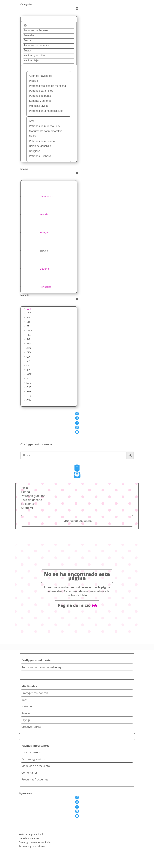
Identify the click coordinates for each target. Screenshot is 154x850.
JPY (28, 369)
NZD (29, 378)
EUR (29, 308)
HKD (29, 334)
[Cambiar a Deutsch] (36, 268)
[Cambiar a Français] (36, 232)
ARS (29, 348)
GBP (29, 321)
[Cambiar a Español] (35, 250)
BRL (29, 326)
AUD (29, 317)
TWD (29, 330)
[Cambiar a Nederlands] (38, 196)
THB (29, 395)
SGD (29, 382)
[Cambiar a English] (35, 214)
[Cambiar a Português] (37, 286)
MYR (29, 361)
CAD (29, 365)
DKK (29, 352)
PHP (29, 343)
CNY (29, 400)
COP (29, 356)
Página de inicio (74, 605)
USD (29, 313)
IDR (28, 339)
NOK (29, 374)
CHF (29, 387)
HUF (29, 391)
